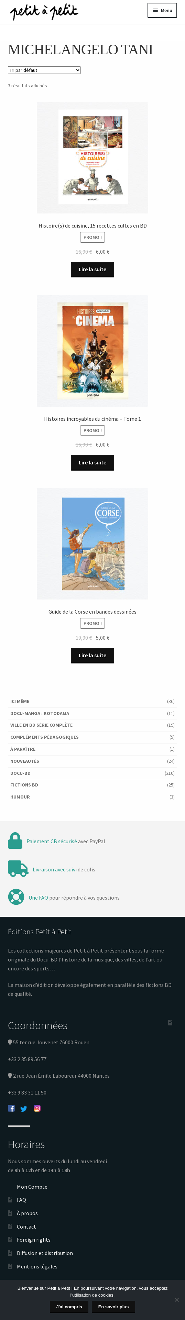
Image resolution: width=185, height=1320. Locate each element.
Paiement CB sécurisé (51, 841)
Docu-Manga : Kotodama (39, 713)
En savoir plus (113, 1306)
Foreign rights (34, 1239)
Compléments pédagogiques (44, 737)
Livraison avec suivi (55, 869)
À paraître (22, 749)
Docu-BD (20, 773)
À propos (27, 1213)
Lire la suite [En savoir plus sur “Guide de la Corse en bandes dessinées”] (92, 655)
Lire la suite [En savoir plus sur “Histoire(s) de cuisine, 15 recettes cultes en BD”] (92, 269)
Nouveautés (24, 761)
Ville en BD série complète (41, 725)
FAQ (21, 1199)
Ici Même (19, 701)
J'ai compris (69, 1306)
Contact (26, 1226)
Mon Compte (32, 1186)
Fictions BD (24, 785)
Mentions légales (37, 1266)
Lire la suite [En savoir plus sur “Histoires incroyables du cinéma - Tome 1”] (92, 462)
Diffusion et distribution (45, 1253)
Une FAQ (38, 897)
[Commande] (44, 70)
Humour (20, 797)
